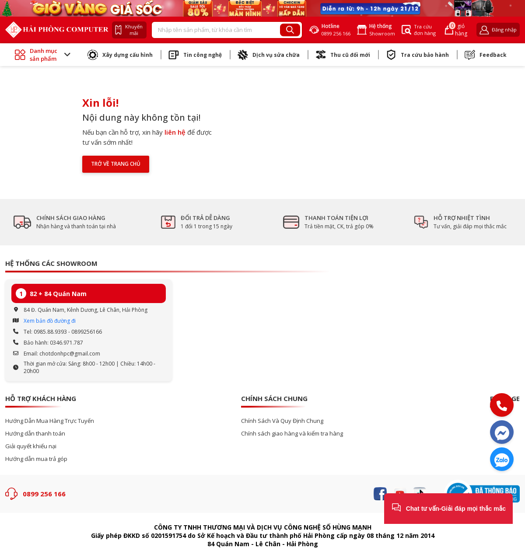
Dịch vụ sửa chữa (269, 54)
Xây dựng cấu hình (120, 54)
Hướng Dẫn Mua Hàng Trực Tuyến (49, 421)
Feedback (486, 54)
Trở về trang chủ (115, 163)
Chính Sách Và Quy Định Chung (282, 421)
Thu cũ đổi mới (342, 54)
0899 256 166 (44, 493)
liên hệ (175, 132)
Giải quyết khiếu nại (30, 446)
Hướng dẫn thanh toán (35, 433)
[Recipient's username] (216, 30)
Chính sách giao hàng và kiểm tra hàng (292, 433)
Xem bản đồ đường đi (50, 320)
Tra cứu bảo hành (417, 54)
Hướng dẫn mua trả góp (36, 459)
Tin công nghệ (195, 54)
